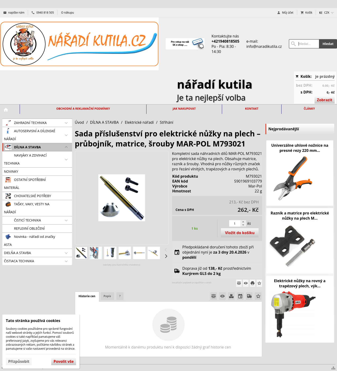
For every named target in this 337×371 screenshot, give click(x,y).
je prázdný (325, 76)
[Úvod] (79, 43)
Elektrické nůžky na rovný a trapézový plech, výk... (300, 283)
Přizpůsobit (18, 361)
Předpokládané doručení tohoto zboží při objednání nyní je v (218, 252)
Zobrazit (324, 99)
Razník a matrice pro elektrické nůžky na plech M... (300, 215)
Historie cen (87, 296)
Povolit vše (64, 361)
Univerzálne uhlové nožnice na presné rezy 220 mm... (299, 148)
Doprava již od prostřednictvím (216, 271)
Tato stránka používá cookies (33, 320)
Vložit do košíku (239, 232)
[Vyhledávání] (304, 44)
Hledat (327, 43)
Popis (107, 296)
